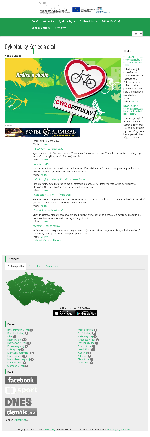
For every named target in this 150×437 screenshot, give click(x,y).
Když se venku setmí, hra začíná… (46, 225)
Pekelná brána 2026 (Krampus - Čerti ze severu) (52, 194)
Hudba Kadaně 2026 (41, 164)
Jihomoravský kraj (16, 342)
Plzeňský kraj (84, 333)
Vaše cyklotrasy (41, 27)
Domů (35, 21)
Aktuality (48, 21)
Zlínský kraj (83, 362)
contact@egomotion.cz (120, 429)
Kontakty (60, 27)
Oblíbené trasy (88, 21)
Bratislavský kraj (15, 333)
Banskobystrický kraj (18, 329)
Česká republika (15, 266)
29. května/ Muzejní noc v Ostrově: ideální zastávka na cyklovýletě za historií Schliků (133, 60)
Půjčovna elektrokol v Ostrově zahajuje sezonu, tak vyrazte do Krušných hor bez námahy (133, 109)
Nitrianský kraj (14, 362)
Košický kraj (13, 349)
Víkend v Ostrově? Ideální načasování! (48, 210)
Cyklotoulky (67, 21)
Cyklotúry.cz (21, 419)
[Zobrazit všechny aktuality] (47, 239)
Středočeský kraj (86, 339)
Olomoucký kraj (15, 365)
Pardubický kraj (85, 329)
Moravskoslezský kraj (18, 359)
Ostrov (134, 101)
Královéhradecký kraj (18, 352)
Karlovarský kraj (15, 346)
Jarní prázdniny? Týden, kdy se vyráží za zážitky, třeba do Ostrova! (59, 179)
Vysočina (82, 352)
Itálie (9, 336)
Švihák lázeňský (111, 21)
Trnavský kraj (84, 346)
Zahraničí (82, 355)
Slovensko (34, 266)
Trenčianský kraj (86, 342)
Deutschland (51, 266)
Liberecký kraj (14, 355)
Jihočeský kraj (14, 339)
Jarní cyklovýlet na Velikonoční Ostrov (48, 148)
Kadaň (44, 174)
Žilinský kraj (83, 359)
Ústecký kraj (84, 349)
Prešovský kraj (85, 336)
